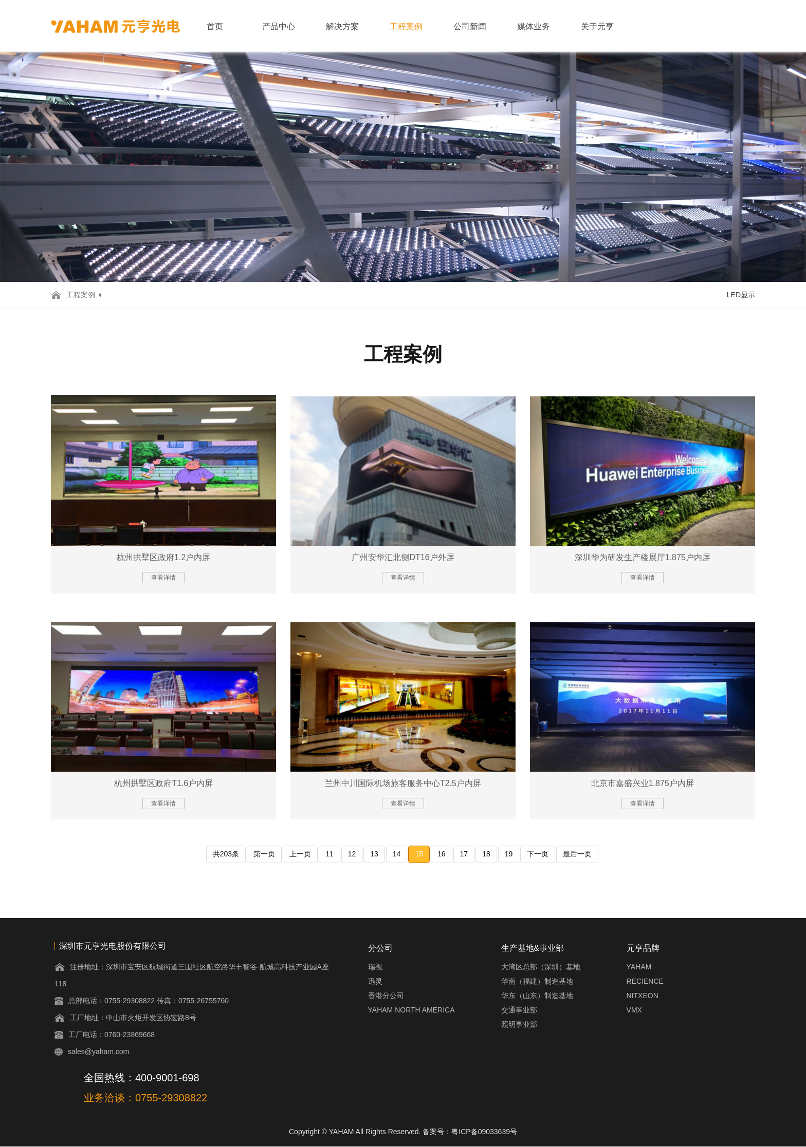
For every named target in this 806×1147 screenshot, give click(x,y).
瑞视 (375, 967)
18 (486, 854)
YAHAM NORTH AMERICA (411, 1010)
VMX (634, 1010)
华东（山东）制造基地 (537, 995)
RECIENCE (645, 981)
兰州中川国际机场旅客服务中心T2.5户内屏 (403, 783)
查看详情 (163, 577)
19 (509, 854)
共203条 (226, 854)
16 (441, 854)
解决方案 (342, 26)
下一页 (537, 854)
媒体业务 (533, 26)
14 (397, 854)
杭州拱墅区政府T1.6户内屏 (163, 783)
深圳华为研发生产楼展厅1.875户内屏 (642, 557)
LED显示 (741, 295)
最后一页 (577, 854)
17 (464, 854)
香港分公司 (386, 995)
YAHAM (639, 967)
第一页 (264, 854)
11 (329, 854)
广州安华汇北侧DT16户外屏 (403, 557)
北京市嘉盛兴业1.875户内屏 (642, 783)
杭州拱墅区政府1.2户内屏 (163, 557)
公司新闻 (469, 26)
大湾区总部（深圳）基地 (540, 967)
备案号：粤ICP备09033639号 (470, 1131)
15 (419, 854)
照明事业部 (519, 1024)
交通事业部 (519, 1010)
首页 (215, 26)
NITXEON (642, 995)
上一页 (300, 854)
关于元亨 (597, 26)
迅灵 (375, 981)
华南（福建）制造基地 (537, 981)
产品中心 (278, 26)
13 (374, 854)
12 (352, 854)
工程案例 (406, 26)
